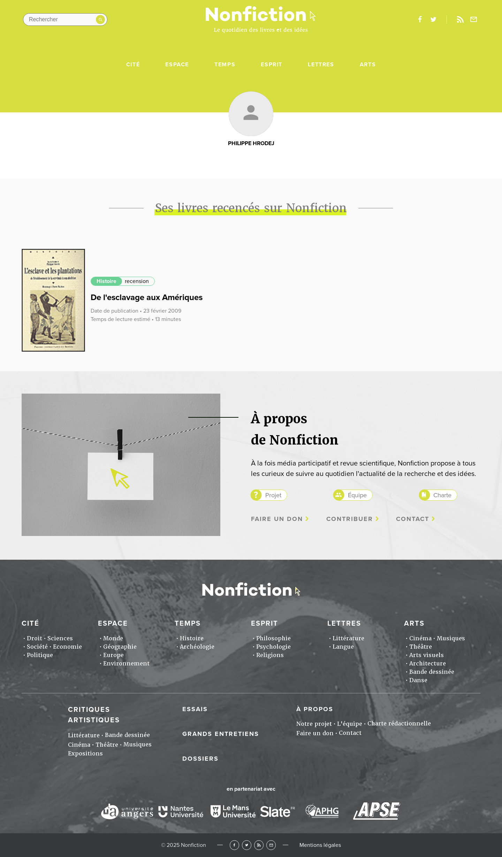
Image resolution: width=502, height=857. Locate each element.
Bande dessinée (431, 672)
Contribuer (349, 519)
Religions (270, 655)
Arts (368, 64)
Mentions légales (320, 845)
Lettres (321, 64)
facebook (419, 19)
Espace (177, 64)
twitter (433, 19)
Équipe (357, 495)
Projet (273, 495)
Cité (133, 64)
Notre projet (314, 724)
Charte (442, 495)
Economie (67, 646)
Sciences (60, 638)
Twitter (246, 845)
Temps (224, 64)
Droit (34, 638)
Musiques (451, 638)
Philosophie (273, 638)
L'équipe (349, 724)
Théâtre (420, 646)
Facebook (234, 845)
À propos (314, 709)
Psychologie (273, 646)
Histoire (106, 281)
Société (37, 646)
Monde (113, 638)
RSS (259, 845)
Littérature (348, 638)
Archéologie (197, 646)
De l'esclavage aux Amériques (147, 297)
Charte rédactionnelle (399, 723)
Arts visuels (426, 655)
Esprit (271, 64)
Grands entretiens (220, 734)
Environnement (126, 663)
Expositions (85, 753)
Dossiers (200, 758)
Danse (418, 680)
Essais (195, 709)
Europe (113, 655)
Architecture (427, 663)
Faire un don (277, 519)
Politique (40, 655)
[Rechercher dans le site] (65, 19)
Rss (460, 19)
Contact (412, 519)
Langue (343, 646)
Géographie (120, 646)
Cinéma (420, 638)
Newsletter (473, 19)
